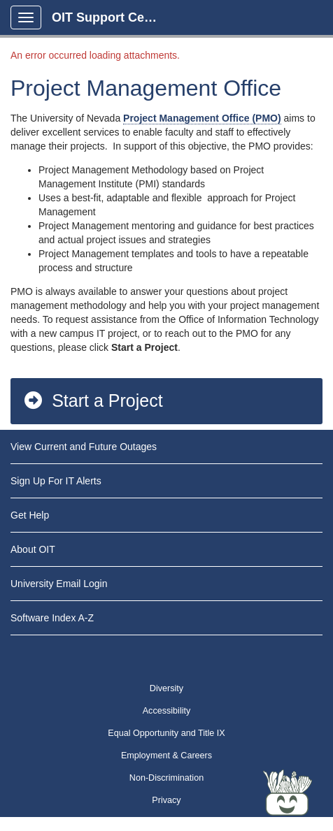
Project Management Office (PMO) (202, 118)
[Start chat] (287, 792)
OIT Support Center (110, 17)
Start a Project (92, 400)
